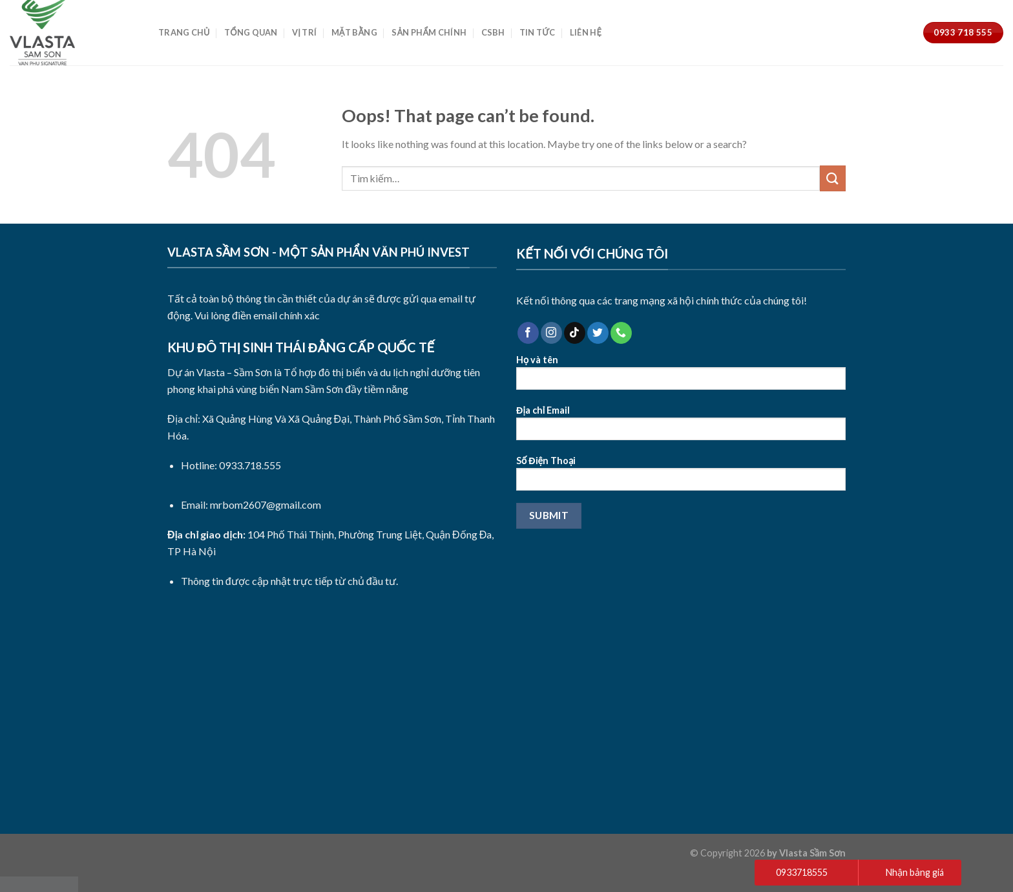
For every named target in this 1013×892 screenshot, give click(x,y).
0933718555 (802, 872)
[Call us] (621, 333)
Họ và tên (681, 376)
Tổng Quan (251, 32)
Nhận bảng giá (915, 872)
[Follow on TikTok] (574, 333)
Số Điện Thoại (681, 477)
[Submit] (833, 178)
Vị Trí (304, 32)
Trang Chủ (184, 32)
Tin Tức (537, 32)
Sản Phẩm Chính (429, 32)
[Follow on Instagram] (551, 333)
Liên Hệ (585, 32)
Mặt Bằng (354, 32)
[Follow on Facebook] (528, 333)
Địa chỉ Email (681, 427)
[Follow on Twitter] (598, 333)
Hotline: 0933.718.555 (231, 465)
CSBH (493, 32)
